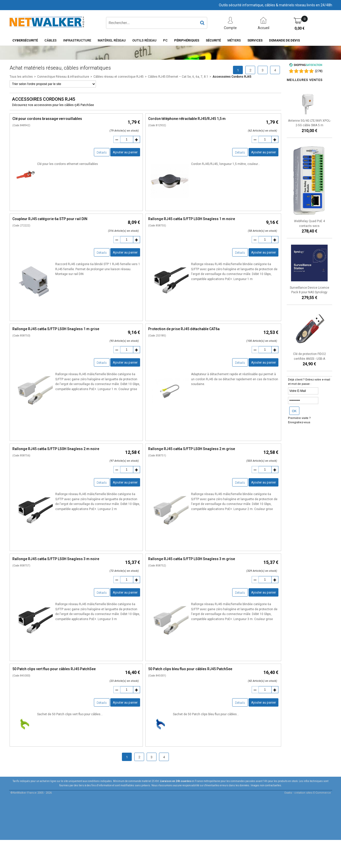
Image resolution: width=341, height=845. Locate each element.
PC (165, 40)
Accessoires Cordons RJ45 (232, 76)
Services (255, 40)
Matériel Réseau (112, 40)
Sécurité (213, 40)
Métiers (234, 40)
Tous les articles (21, 76)
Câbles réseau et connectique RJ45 (118, 76)
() (319, 71)
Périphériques (186, 40)
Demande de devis (284, 40)
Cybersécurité (25, 40)
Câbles (50, 40)
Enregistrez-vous (299, 422)
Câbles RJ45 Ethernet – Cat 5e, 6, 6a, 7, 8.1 (178, 76)
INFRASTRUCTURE (77, 40)
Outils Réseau (144, 40)
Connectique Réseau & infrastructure (63, 76)
